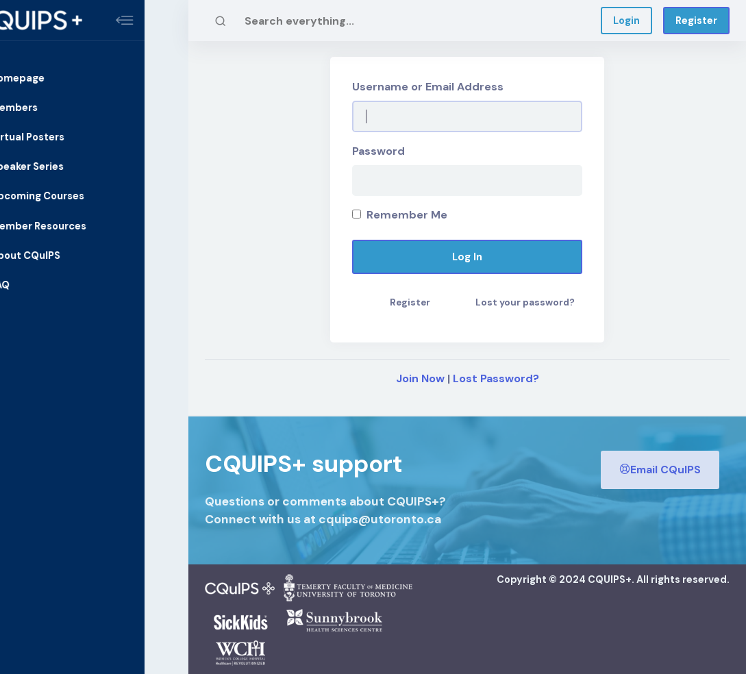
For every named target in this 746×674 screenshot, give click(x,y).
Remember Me (399, 215)
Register (696, 20)
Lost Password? (496, 378)
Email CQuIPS (660, 469)
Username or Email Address (427, 86)
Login (626, 20)
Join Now (420, 378)
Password (378, 151)
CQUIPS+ (610, 579)
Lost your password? (525, 302)
